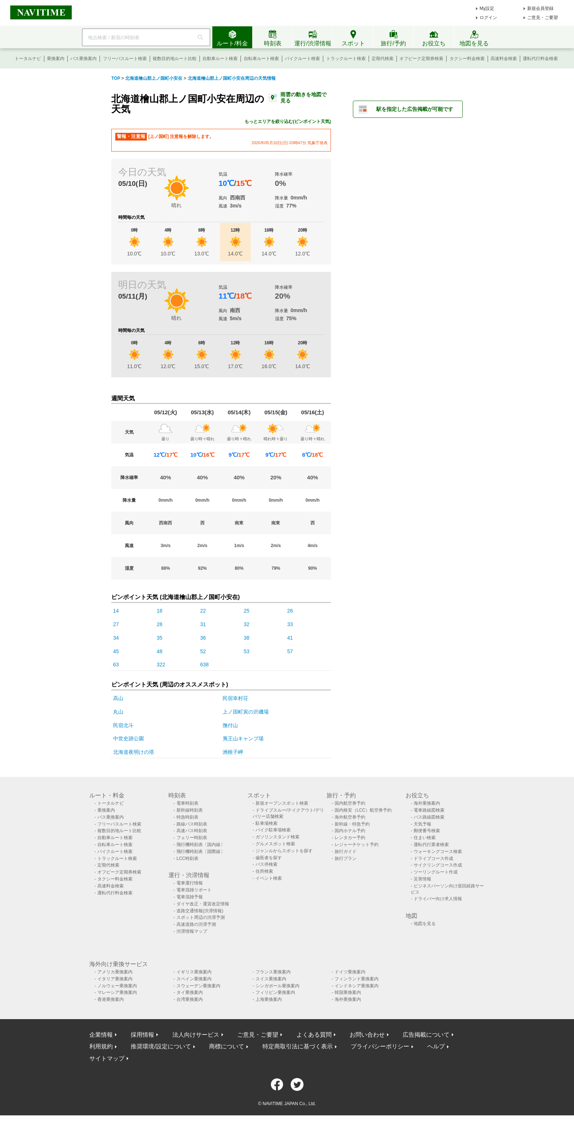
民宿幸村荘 (235, 698)
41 (290, 638)
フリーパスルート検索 (125, 58)
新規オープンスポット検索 (282, 803)
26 (290, 611)
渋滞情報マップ (191, 931)
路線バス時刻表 (191, 824)
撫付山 (230, 725)
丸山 (118, 712)
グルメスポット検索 (275, 843)
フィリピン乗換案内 (275, 992)
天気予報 (422, 824)
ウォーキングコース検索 (438, 851)
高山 (118, 698)
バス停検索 (266, 864)
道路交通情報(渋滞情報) (199, 910)
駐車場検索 (266, 823)
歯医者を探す (269, 857)
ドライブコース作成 (433, 858)
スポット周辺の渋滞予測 (200, 917)
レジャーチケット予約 (357, 844)
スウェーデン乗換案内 (198, 985)
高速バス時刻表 (191, 830)
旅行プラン (346, 858)
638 (204, 664)
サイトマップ (106, 1058)
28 (160, 624)
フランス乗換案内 (273, 971)
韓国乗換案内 (348, 992)
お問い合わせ (367, 1035)
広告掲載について (426, 1035)
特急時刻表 (187, 817)
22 (203, 611)
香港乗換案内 (110, 999)
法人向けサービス (195, 1035)
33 (290, 624)
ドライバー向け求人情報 (438, 898)
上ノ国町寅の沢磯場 (246, 712)
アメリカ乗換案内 (115, 971)
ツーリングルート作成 (436, 872)
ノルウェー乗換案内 (117, 985)
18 (160, 611)
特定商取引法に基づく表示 (297, 1046)
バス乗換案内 (83, 58)
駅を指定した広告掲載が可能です (414, 109)
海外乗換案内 (427, 803)
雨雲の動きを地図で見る (303, 97)
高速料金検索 (504, 58)
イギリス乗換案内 (194, 971)
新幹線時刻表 (189, 810)
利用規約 (101, 1046)
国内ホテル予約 (350, 830)
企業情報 (101, 1035)
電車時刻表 (187, 803)
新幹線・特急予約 (352, 824)
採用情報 (142, 1035)
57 (290, 651)
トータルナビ (28, 58)
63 (116, 664)
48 (160, 651)
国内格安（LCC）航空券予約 (363, 810)
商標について (226, 1046)
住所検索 (264, 871)
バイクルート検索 (302, 58)
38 (247, 638)
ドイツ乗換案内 (350, 971)
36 (203, 638)
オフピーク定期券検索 (421, 58)
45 (116, 651)
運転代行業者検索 (431, 844)
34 (116, 638)
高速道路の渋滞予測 (196, 924)
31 (203, 624)
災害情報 (422, 879)
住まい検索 (425, 837)
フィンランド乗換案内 (357, 978)
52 (203, 651)
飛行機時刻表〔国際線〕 (200, 851)
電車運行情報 (189, 883)
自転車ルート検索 (261, 58)
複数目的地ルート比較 (175, 58)
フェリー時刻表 (191, 837)
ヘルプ (436, 1046)
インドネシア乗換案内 (357, 985)
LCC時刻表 (187, 858)
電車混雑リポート (194, 890)
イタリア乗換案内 (115, 978)
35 (160, 638)
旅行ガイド (346, 851)
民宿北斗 (123, 725)
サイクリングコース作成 (438, 865)
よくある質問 (314, 1035)
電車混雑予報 (189, 896)
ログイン (488, 17)
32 (247, 624)
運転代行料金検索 (540, 58)
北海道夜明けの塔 (133, 752)
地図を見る (425, 923)
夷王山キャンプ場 (243, 738)
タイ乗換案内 (189, 992)
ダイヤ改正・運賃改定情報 (202, 903)
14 (116, 611)
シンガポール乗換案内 (277, 985)
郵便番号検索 (427, 830)
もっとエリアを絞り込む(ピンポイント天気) (288, 121)
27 (116, 624)
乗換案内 (55, 58)
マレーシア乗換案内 (117, 992)
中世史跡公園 (128, 738)
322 (161, 664)
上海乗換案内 (269, 999)
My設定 (487, 8)
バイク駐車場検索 (273, 829)
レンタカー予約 (350, 837)
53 (247, 651)
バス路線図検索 (429, 817)
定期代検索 (383, 58)
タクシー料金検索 (467, 58)
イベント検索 (269, 878)
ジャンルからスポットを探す (284, 850)
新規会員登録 (540, 8)
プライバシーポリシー (380, 1046)
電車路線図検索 (429, 810)
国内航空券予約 (350, 803)
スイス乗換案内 (271, 978)
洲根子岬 (233, 752)
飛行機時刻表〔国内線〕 (200, 844)
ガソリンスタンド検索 (277, 836)
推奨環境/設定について (161, 1046)
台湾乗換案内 (189, 999)
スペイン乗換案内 (194, 978)
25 (247, 611)
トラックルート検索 (346, 58)
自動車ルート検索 (220, 58)
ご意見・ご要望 (542, 17)
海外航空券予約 (350, 817)
